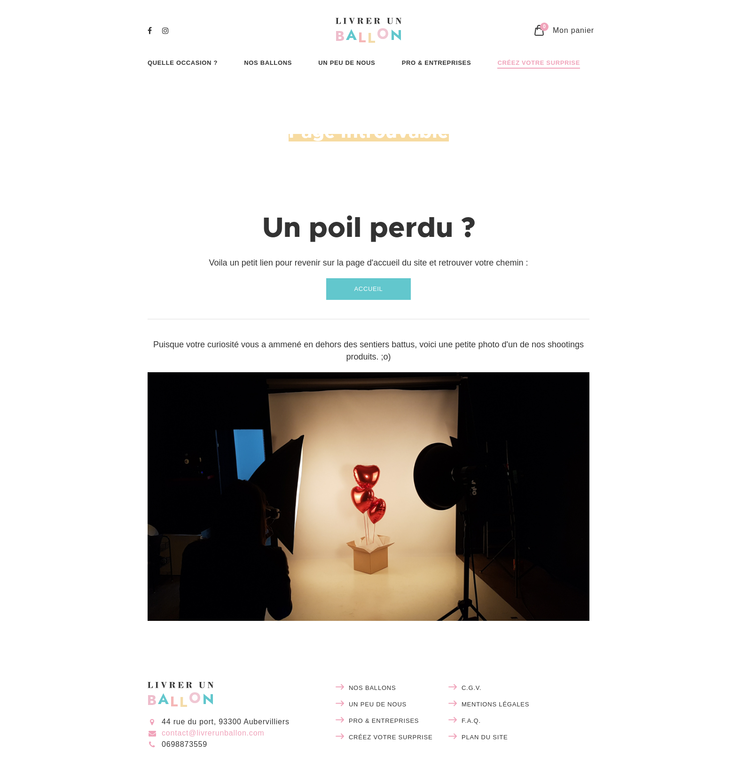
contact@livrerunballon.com (213, 733)
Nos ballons (372, 687)
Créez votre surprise (391, 737)
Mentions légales (495, 704)
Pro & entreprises (384, 720)
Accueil (368, 288)
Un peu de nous (378, 704)
